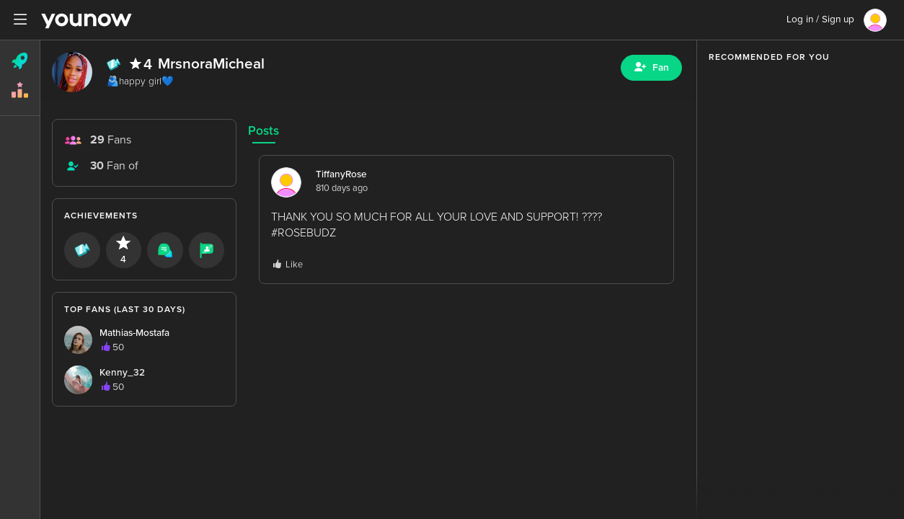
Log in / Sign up (820, 19)
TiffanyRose (341, 174)
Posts (263, 130)
